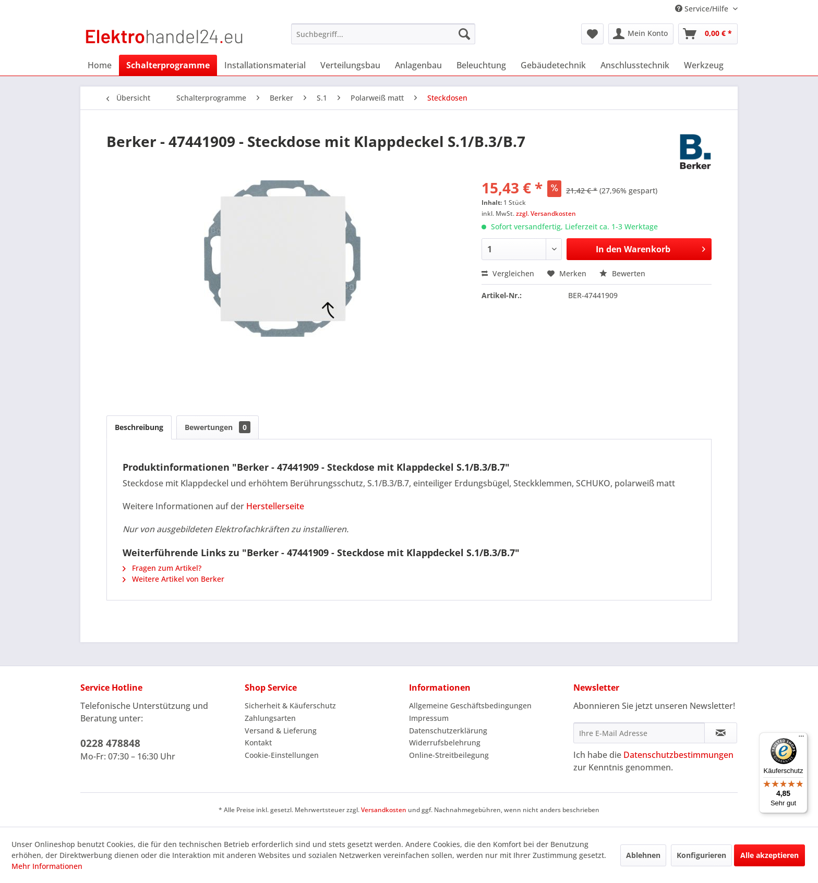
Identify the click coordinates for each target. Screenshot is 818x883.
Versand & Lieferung (281, 730)
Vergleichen (508, 273)
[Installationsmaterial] (265, 65)
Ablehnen (643, 855)
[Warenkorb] (708, 33)
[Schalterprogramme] (168, 65)
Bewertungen (217, 427)
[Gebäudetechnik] (553, 65)
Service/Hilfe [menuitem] (702, 9)
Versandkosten (383, 809)
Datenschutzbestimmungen (678, 755)
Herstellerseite (275, 506)
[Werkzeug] (704, 65)
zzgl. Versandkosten (546, 213)
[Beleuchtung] (481, 65)
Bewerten (622, 273)
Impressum (429, 718)
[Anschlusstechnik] (635, 65)
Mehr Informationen (46, 866)
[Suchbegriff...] (383, 33)
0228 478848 (110, 743)
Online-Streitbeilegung (449, 755)
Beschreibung (139, 427)
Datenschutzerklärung (448, 730)
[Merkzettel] (592, 33)
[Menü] (801, 738)
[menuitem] (383, 33)
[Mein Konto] (640, 33)
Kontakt (258, 742)
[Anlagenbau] (418, 65)
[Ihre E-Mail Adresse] (639, 732)
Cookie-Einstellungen (282, 755)
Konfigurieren (701, 855)
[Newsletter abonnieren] (720, 732)
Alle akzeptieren (769, 855)
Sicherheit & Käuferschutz (290, 705)
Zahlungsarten (270, 718)
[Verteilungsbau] (350, 65)
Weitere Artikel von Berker (173, 579)
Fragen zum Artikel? (162, 568)
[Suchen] (464, 33)
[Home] (99, 65)
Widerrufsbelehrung (444, 742)
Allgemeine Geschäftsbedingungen (470, 705)
